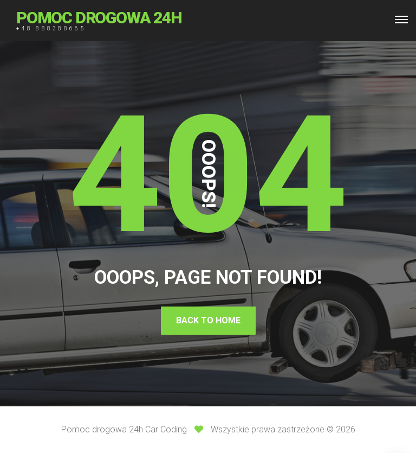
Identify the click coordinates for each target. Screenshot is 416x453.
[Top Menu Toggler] (401, 19)
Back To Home (208, 320)
